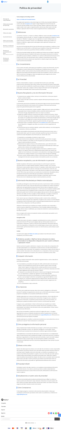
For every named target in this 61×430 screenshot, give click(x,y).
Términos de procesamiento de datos (8, 52)
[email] (28, 415)
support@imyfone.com (38, 313)
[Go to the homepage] (5, 2)
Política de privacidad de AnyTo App (8, 24)
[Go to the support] (59, 415)
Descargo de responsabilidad (6, 19)
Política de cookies (7, 33)
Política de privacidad (8, 41)
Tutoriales (3, 403)
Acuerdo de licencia (7, 37)
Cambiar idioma (30, 419)
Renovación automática (8, 29)
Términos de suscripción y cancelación (6, 60)
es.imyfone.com (28, 23)
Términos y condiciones (8, 46)
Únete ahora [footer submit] (57, 415)
